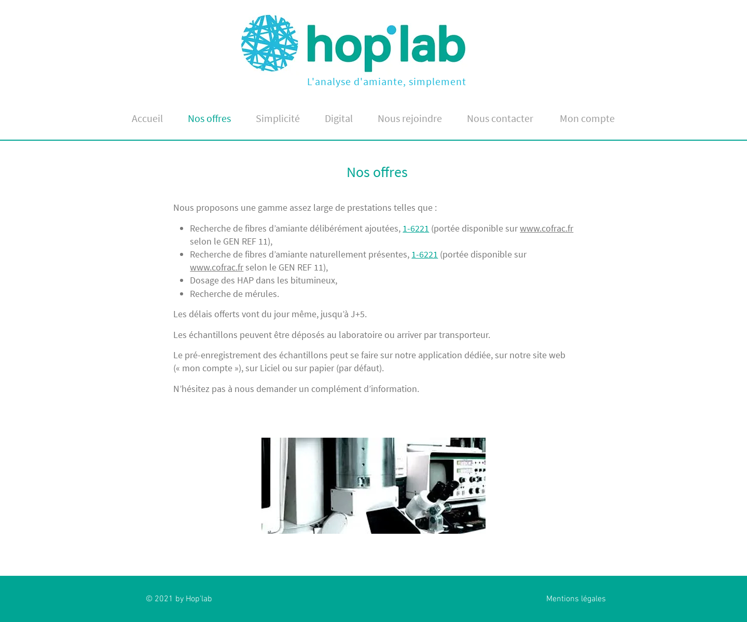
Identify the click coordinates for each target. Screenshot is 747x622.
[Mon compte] (587, 118)
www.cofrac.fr (546, 228)
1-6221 (416, 228)
